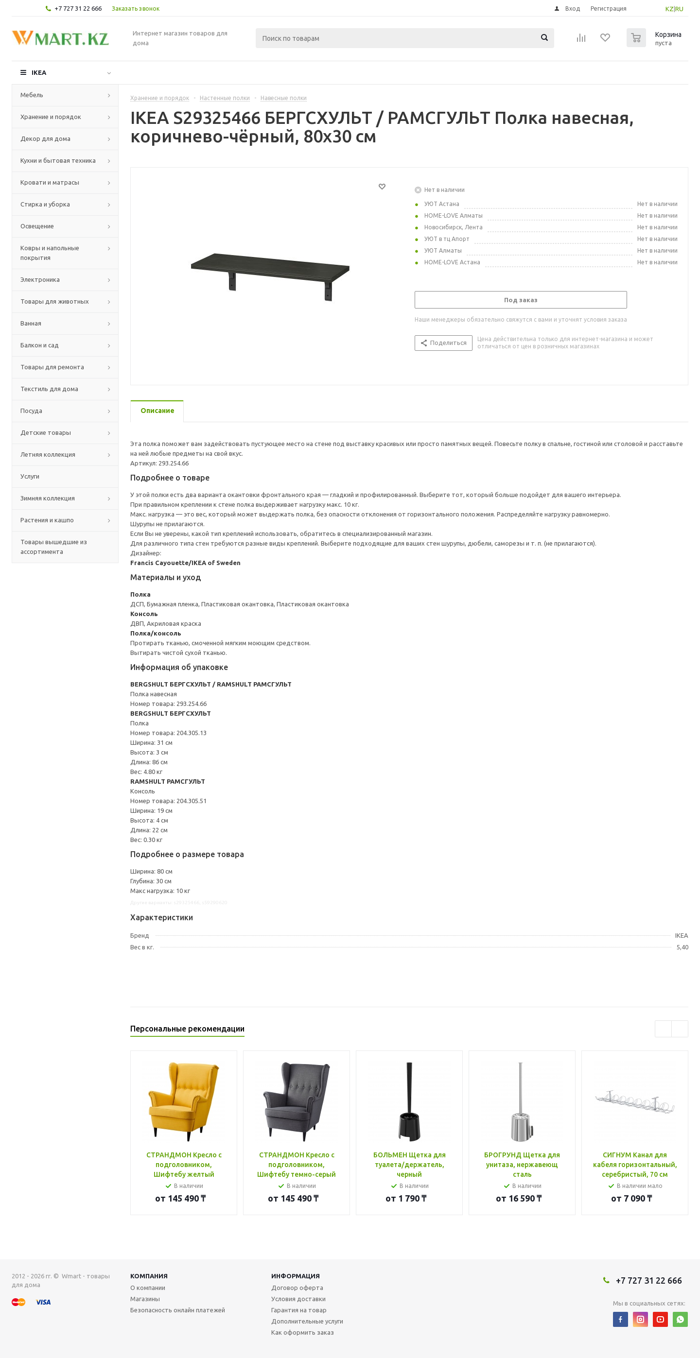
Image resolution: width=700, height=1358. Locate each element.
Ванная (30, 323)
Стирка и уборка (45, 204)
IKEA (39, 72)
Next (680, 1029)
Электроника (40, 279)
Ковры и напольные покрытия (49, 252)
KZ (669, 8)
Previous (663, 1029)
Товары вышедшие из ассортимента (53, 546)
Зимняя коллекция (47, 498)
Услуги (29, 476)
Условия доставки (298, 1298)
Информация (295, 1275)
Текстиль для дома (49, 388)
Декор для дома (45, 138)
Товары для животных (54, 301)
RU (679, 8)
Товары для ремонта (52, 366)
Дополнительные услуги (307, 1321)
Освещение (37, 226)
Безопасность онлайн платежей (177, 1309)
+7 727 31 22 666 (78, 8)
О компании (147, 1287)
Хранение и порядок (50, 116)
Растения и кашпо (47, 519)
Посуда (31, 410)
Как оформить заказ (302, 1332)
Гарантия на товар (299, 1309)
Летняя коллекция (47, 454)
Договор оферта (297, 1287)
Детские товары (45, 432)
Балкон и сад (39, 345)
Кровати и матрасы (49, 182)
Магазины (145, 1298)
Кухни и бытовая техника (58, 160)
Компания (149, 1275)
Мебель (31, 94)
